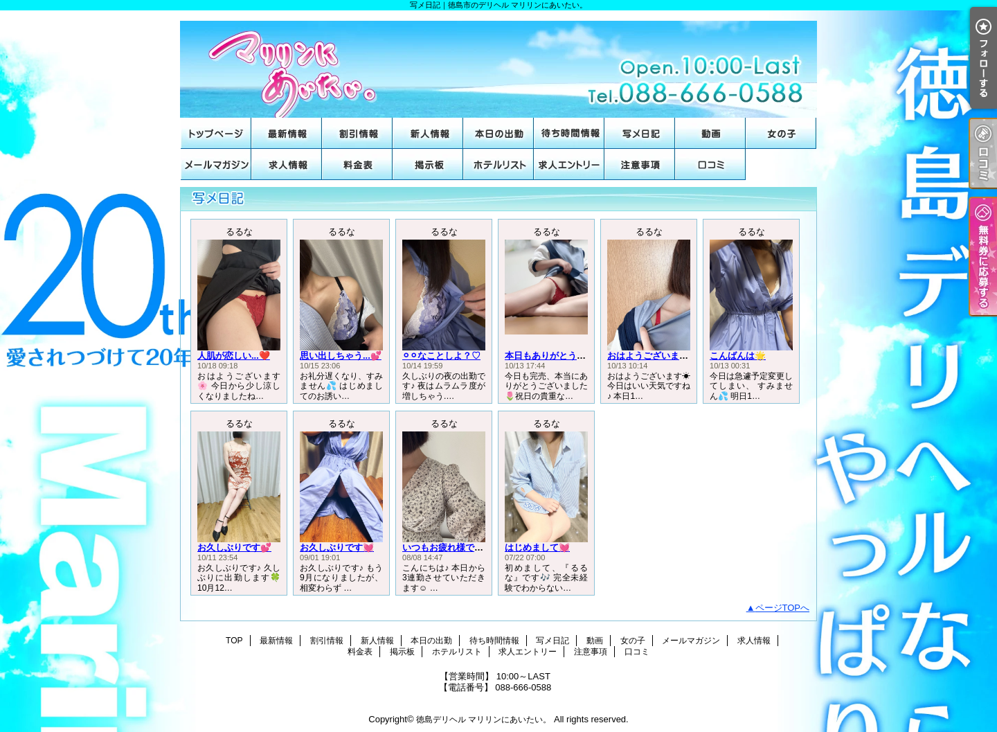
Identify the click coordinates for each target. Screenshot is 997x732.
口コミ (710, 164)
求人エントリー (569, 164)
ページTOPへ (782, 607)
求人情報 (286, 164)
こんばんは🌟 (738, 355)
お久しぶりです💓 (337, 547)
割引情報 (357, 133)
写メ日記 (639, 133)
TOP (216, 133)
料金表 (357, 164)
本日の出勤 (498, 133)
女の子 (781, 133)
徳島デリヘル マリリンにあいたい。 (483, 719)
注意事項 (639, 164)
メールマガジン (216, 164)
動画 (710, 133)
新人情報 (428, 133)
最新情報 (286, 133)
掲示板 (428, 164)
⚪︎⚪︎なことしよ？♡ (441, 355)
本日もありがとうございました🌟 (573, 355)
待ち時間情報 (569, 133)
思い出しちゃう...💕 (340, 355)
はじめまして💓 (537, 547)
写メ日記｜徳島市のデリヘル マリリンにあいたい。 (498, 64)
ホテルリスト (498, 164)
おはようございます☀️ (653, 355)
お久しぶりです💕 (234, 547)
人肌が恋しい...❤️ (233, 355)
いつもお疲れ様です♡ (447, 547)
